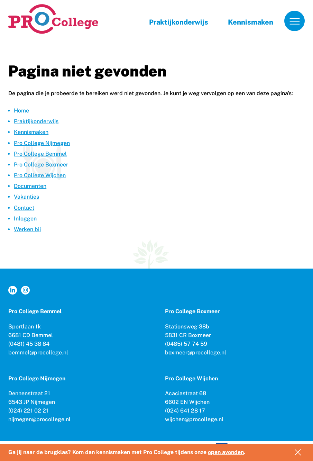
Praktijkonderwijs (178, 22)
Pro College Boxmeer (41, 164)
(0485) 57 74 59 (186, 344)
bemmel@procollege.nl (38, 352)
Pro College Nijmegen (42, 143)
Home (21, 110)
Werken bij (27, 229)
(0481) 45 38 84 (28, 344)
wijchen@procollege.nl (194, 419)
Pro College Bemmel (40, 154)
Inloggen (25, 218)
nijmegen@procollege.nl (39, 419)
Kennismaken (250, 22)
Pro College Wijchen (40, 175)
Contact (24, 208)
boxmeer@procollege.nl (195, 352)
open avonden (226, 452)
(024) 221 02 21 (28, 410)
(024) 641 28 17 (185, 410)
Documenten (30, 186)
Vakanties (26, 196)
